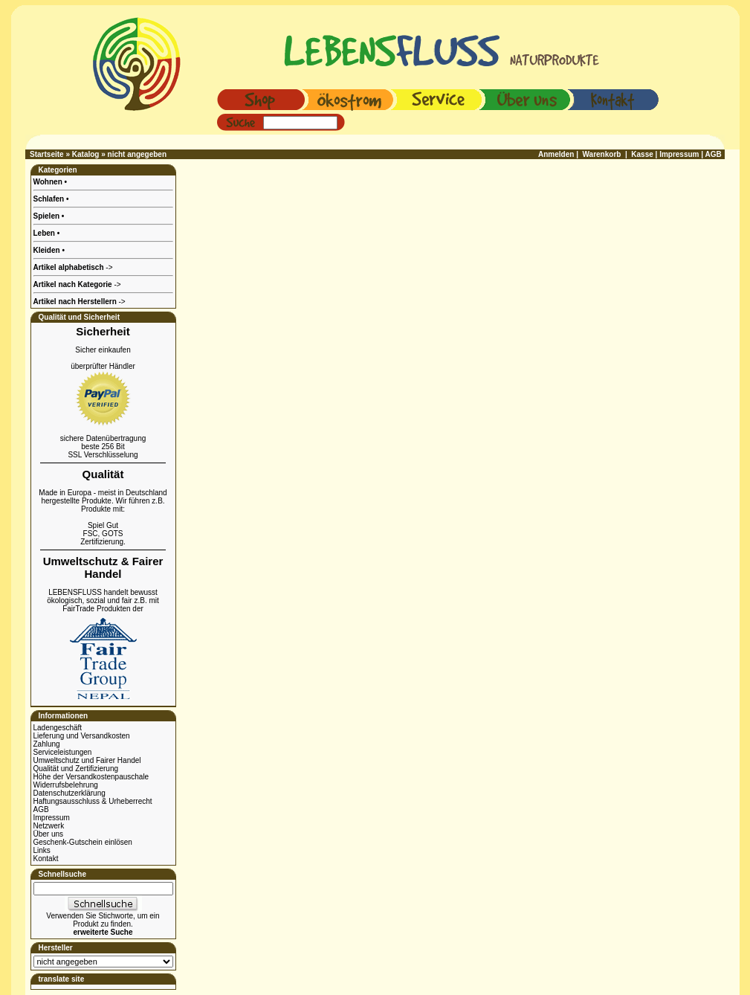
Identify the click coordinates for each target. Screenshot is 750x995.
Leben (45, 233)
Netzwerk (49, 826)
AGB (41, 809)
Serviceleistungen (62, 752)
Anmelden (556, 154)
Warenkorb (602, 154)
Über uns (48, 834)
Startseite (47, 154)
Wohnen (49, 182)
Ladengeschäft (58, 728)
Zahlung (46, 744)
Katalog (86, 154)
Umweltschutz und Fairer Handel (87, 760)
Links (42, 850)
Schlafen (49, 199)
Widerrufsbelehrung (65, 785)
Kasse (642, 154)
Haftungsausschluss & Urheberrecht (92, 801)
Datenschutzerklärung (69, 793)
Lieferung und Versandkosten (81, 736)
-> (79, 301)
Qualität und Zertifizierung (76, 768)
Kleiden (47, 250)
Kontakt (46, 858)
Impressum (51, 818)
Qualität (103, 474)
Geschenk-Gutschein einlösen (82, 842)
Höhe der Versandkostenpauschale (91, 777)
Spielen (47, 216)
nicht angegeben (137, 154)
